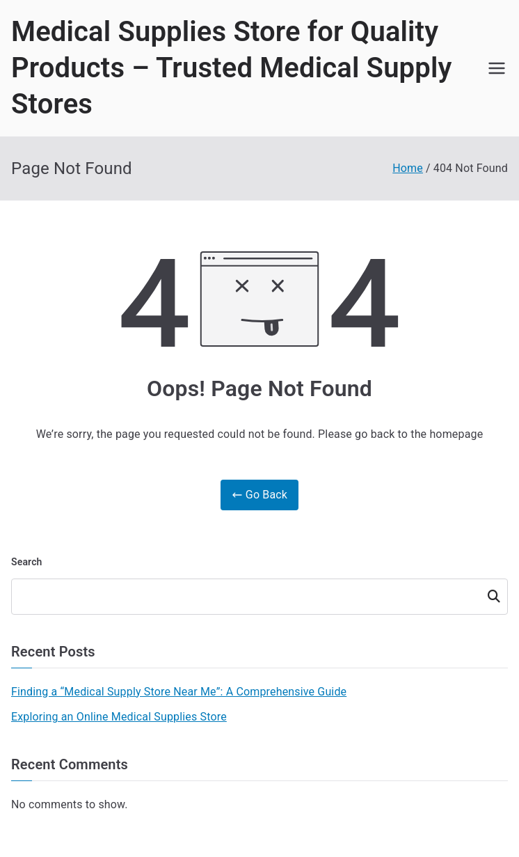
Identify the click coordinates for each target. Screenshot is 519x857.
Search (26, 561)
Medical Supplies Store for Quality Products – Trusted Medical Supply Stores (231, 67)
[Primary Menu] (497, 68)
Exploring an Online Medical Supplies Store (119, 716)
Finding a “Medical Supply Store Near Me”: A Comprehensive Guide (178, 691)
